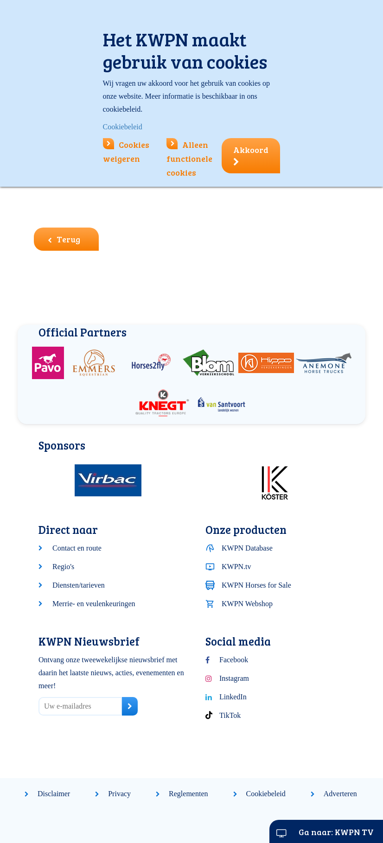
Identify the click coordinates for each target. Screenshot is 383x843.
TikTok (230, 715)
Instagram (234, 678)
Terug (64, 239)
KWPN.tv (236, 566)
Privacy (119, 794)
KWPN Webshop (247, 604)
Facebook (233, 660)
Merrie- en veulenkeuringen (93, 604)
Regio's (63, 566)
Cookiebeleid (266, 794)
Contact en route (77, 548)
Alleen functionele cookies (189, 158)
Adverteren (340, 794)
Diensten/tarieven (78, 585)
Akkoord (250, 155)
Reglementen (188, 794)
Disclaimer (54, 794)
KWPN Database (247, 548)
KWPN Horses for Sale (256, 585)
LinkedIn (233, 697)
